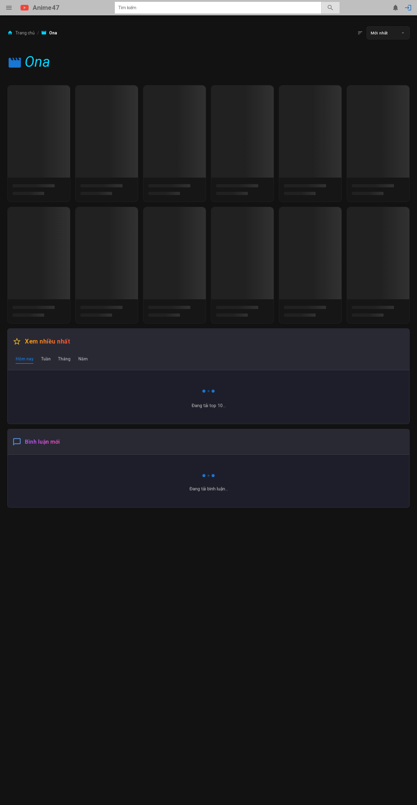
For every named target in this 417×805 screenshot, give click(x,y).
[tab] (25, 359)
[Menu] (9, 7)
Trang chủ (21, 33)
